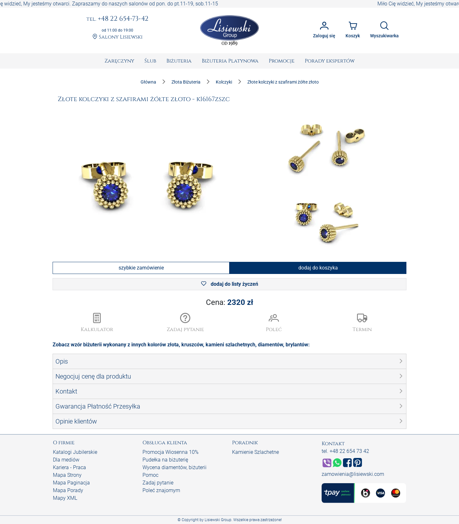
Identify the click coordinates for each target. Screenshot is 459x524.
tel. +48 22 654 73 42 (345, 451)
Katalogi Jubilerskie (75, 452)
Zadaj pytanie (157, 483)
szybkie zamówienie (141, 268)
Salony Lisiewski (117, 37)
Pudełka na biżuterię (165, 460)
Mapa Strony (67, 475)
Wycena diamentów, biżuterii (174, 467)
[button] (185, 323)
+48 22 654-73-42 (117, 19)
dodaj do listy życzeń (229, 284)
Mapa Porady (68, 490)
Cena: (229, 302)
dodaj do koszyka (318, 268)
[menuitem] (119, 61)
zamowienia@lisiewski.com (353, 474)
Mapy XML (65, 498)
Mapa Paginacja (71, 483)
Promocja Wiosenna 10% (170, 452)
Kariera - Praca (69, 467)
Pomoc (150, 475)
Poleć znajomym (161, 490)
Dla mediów (66, 460)
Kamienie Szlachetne (255, 452)
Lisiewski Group (218, 520)
